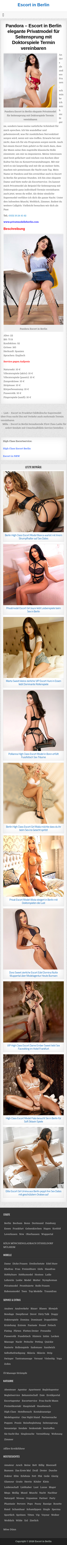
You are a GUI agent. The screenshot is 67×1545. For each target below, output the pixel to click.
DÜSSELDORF (45, 1243)
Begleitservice (12, 1395)
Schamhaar (18, 1509)
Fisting (8, 1330)
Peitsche (28, 1341)
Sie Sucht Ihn (11, 1433)
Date (42, 1395)
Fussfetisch (24, 1336)
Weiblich (9, 1520)
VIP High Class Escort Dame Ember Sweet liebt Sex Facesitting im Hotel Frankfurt (33, 1047)
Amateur (9, 1465)
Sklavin (41, 1353)
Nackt (19, 1341)
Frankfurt (18, 1228)
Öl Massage (9, 1373)
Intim (46, 1336)
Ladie (48, 1274)
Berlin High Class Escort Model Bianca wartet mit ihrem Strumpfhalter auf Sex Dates (33, 537)
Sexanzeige (10, 1428)
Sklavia (31, 1353)
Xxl (26, 1520)
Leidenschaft (11, 1487)
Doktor (8, 1476)
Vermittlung (42, 1433)
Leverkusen (10, 1234)
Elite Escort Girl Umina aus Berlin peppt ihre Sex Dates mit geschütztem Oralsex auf (33, 1193)
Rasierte (8, 1347)
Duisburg (50, 1223)
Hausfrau (50, 1269)
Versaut (38, 1358)
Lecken (55, 1336)
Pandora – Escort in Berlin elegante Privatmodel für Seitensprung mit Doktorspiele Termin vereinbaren (33, 37)
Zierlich (34, 1520)
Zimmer (8, 1439)
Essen (7, 1228)
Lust (36, 1487)
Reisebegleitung (32, 1423)
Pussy (38, 1503)
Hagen (47, 1228)
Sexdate (23, 1428)
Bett (34, 1465)
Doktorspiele (11, 1319)
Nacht (42, 1492)
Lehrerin (9, 1280)
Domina (24, 1319)
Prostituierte (27, 1285)
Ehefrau (8, 1269)
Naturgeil (9, 1498)
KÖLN (6, 1243)
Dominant (36, 1319)
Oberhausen (32, 1234)
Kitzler (37, 1481)
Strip (49, 1353)
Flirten (17, 1330)
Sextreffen (48, 1428)
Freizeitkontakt (12, 1406)
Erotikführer (18, 1448)
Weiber (55, 1515)
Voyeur (45, 1515)
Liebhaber (26, 1487)
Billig (41, 1465)
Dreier (43, 1470)
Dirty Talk (43, 1314)
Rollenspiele (22, 1347)
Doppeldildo (51, 1319)
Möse (6, 1529)
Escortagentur (12, 1400)
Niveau (20, 1498)
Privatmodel (11, 1285)
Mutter (36, 1280)
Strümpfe (22, 1373)
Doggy (54, 1314)
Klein (46, 1481)
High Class (10, 1411)
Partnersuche (49, 1417)
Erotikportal (53, 1395)
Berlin (7, 1223)
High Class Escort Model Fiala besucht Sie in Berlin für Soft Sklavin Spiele (33, 1120)
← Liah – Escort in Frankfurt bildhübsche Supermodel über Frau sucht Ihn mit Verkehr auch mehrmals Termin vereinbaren (32, 417)
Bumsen (8, 1470)
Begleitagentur (50, 1389)
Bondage (9, 1314)
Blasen (43, 1308)
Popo (30, 1503)
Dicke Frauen (20, 1263)
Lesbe (19, 1280)
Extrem (22, 1325)
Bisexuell (51, 1465)
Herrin (28, 1481)
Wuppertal (47, 1234)
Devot (33, 1314)
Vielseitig (49, 1358)
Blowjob (53, 1308)
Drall (35, 1470)
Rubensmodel (12, 1291)
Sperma (56, 1509)
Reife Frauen (42, 1285)
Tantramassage (23, 1358)
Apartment (35, 1389)
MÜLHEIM (9, 1247)
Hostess (39, 1274)
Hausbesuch (44, 1406)
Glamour (9, 1481)
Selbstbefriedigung (14, 1353)
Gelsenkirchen (33, 1228)
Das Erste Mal (23, 1470)
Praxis (17, 1423)
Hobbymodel (26, 1274)
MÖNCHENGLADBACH (23, 1243)
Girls (40, 1269)
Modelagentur (12, 1417)
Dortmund (37, 1223)
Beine (27, 1465)
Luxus (43, 1487)
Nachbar (52, 1492)
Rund (7, 1509)
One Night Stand (31, 1417)
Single (46, 1509)
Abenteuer (10, 1389)
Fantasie (32, 1325)
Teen (24, 1291)
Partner (43, 1498)
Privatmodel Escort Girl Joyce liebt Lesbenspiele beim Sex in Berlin (33, 610)
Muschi (33, 1492)
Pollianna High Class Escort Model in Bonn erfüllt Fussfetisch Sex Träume (33, 755)
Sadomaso (36, 1347)
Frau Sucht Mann (48, 1400)
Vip (38, 1515)
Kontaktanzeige (42, 1411)
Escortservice (29, 1400)
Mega (7, 1492)
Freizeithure (29, 1269)
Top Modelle (36, 1291)
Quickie (49, 1341)
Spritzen (21, 1515)
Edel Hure (52, 1263)
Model (27, 1280)
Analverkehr (22, 1308)
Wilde (19, 1520)
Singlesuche (27, 1433)
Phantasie (9, 1503)
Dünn (13, 1529)
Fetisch (52, 1325)
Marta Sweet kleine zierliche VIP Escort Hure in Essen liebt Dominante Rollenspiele (33, 682)
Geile (47, 1476)
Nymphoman (49, 1280)
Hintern (36, 1336)
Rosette (57, 1503)
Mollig (15, 1492)
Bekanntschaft (30, 1395)
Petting (39, 1341)
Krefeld (57, 1228)
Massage (9, 1341)
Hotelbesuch (25, 1411)
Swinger (8, 1358)
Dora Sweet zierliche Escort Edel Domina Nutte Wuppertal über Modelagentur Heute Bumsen (33, 974)
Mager (52, 1487)
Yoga (59, 1358)
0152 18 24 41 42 (17, 215)
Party (52, 1498)
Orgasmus (32, 1498)
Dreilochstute (36, 1263)
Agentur (22, 1389)
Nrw (21, 1234)
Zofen (7, 1364)
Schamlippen (34, 1509)
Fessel (42, 1325)
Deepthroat (22, 1314)
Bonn (27, 1223)
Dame (7, 1263)
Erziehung (10, 1325)
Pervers (21, 1503)
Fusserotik (10, 1336)
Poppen (8, 1423)
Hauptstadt (29, 1406)
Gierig (54, 1476)
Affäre (6, 1448)
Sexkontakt (35, 1428)
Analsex (8, 1308)
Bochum (17, 1223)
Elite (16, 1476)
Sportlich (9, 1515)
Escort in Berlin (33, 4)
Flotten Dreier (31, 1330)
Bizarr (34, 1308)
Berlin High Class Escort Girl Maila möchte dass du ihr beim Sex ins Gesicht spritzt (33, 828)
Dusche (53, 1470)
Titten (31, 1515)
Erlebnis (25, 1476)
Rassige (47, 1503)
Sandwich (49, 1347)
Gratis (19, 1481)
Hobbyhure (10, 1274)
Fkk (40, 1476)
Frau (17, 1269)
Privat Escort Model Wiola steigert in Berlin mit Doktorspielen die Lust (33, 901)
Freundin (45, 1330)
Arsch (19, 1465)
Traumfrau (50, 1291)
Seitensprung (50, 1423)
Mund (24, 1492)
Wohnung (56, 1433)
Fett (34, 1476)
